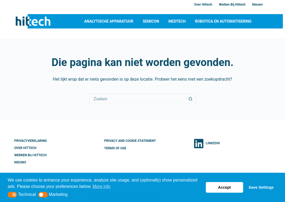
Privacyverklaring (30, 141)
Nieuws (257, 4)
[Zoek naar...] (137, 98)
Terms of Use (115, 148)
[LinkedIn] (207, 143)
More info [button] (101, 186)
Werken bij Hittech (232, 4)
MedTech (177, 21)
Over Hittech (203, 4)
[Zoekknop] (190, 98)
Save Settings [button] (261, 187)
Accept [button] (224, 187)
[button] (12, 194)
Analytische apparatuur (109, 21)
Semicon (151, 21)
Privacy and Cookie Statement (130, 141)
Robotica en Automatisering (223, 21)
